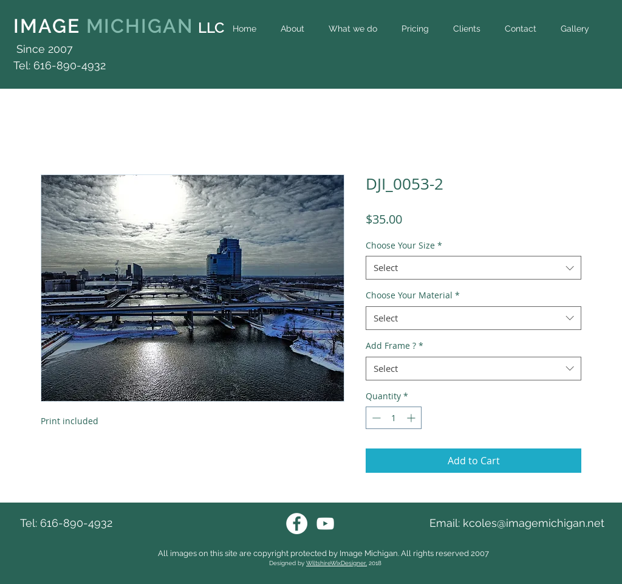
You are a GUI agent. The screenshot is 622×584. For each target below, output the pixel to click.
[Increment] (412, 417)
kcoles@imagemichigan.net (533, 523)
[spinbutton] (394, 417)
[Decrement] (375, 417)
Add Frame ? (394, 345)
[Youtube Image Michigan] (325, 523)
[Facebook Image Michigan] (296, 523)
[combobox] (473, 268)
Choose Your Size (404, 245)
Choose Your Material (413, 295)
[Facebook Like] (584, 56)
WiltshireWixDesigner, (336, 563)
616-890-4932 (76, 523)
